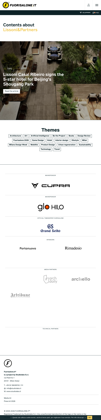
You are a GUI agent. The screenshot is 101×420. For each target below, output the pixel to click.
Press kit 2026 (9, 401)
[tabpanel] (50, 80)
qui (83, 417)
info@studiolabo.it (14, 388)
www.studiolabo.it (13, 391)
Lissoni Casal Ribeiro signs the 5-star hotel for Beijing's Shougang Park (33, 80)
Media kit (7, 398)
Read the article (11, 91)
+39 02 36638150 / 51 (14, 385)
